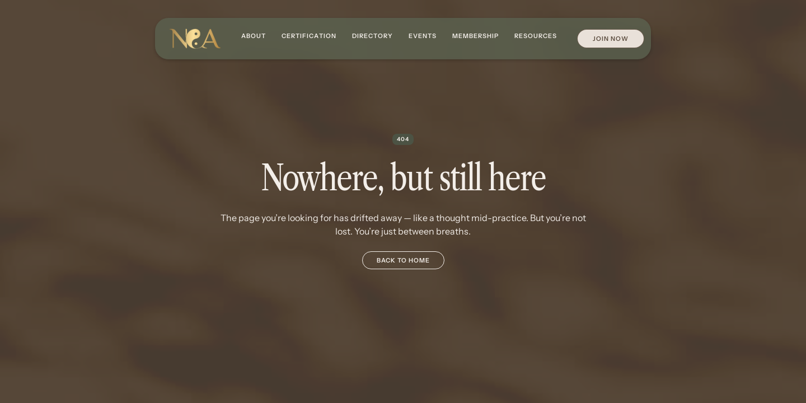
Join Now (611, 39)
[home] (194, 39)
